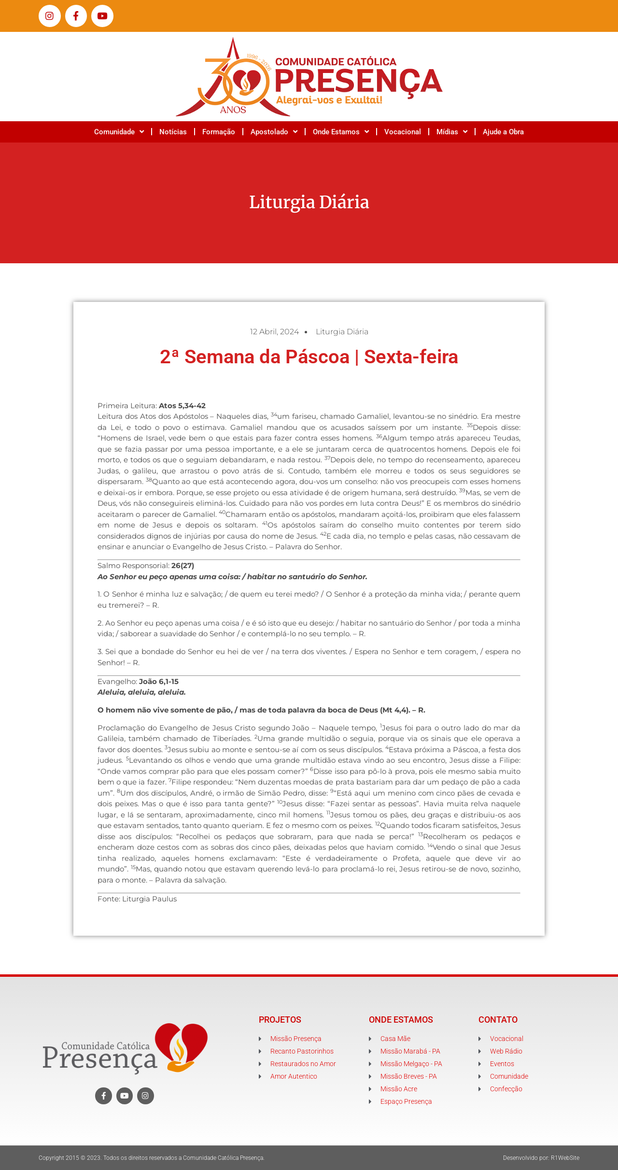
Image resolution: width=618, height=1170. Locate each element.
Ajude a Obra (503, 132)
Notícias (173, 132)
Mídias (451, 131)
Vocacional (402, 132)
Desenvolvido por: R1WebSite (541, 1158)
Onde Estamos (341, 131)
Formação (218, 132)
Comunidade (119, 131)
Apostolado (274, 131)
